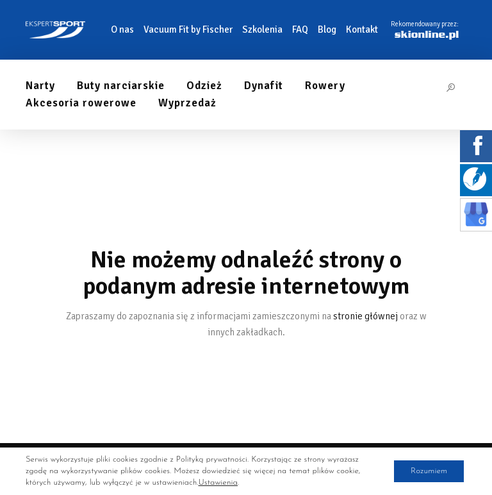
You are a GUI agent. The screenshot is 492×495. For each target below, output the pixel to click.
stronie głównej (365, 316)
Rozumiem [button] (425, 471)
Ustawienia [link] (217, 482)
